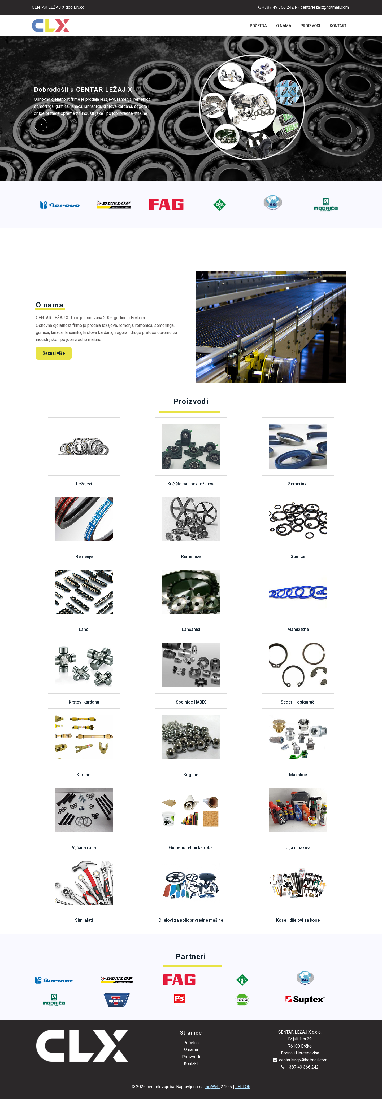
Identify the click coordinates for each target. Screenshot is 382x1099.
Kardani (84, 742)
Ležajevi (84, 451)
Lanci (84, 597)
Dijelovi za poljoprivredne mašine (191, 888)
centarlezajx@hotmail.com (322, 7)
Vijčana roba (84, 815)
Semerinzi (298, 451)
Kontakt (191, 1063)
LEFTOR (242, 1086)
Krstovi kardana (84, 670)
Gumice (298, 524)
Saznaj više (53, 353)
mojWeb (212, 1086)
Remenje (84, 524)
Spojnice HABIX (191, 670)
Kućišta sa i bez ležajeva (191, 451)
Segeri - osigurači (298, 670)
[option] (60, 204)
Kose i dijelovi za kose (298, 888)
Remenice (191, 524)
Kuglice (191, 742)
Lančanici (191, 597)
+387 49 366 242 (276, 7)
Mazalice (298, 742)
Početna (191, 1042)
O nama (191, 1049)
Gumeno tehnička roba (191, 815)
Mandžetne (298, 597)
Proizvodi (191, 1056)
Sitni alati (84, 888)
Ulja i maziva (298, 815)
